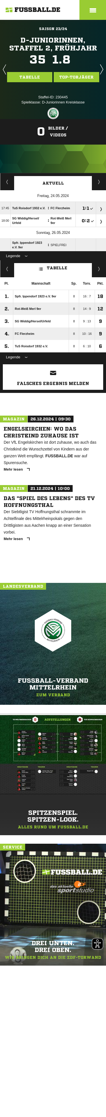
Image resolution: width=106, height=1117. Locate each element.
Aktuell (53, 183)
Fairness (7, 268)
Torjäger (7, 181)
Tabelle (30, 77)
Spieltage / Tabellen (99, 181)
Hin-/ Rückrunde (99, 268)
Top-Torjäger (76, 77)
